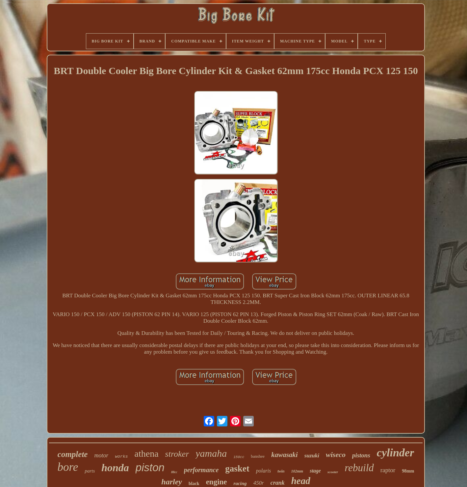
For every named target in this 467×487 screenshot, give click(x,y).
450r (258, 483)
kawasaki (284, 455)
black (194, 483)
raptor (387, 470)
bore (68, 467)
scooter (332, 472)
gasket (237, 468)
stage (315, 470)
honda (115, 467)
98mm (408, 471)
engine (216, 482)
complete (73, 454)
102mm (297, 471)
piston (150, 467)
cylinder (395, 452)
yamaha (211, 453)
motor (101, 455)
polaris (263, 470)
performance (201, 469)
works (121, 456)
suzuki (311, 455)
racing (240, 483)
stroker (177, 454)
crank (278, 482)
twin (280, 471)
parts (90, 470)
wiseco (336, 454)
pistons (361, 455)
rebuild (359, 467)
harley (171, 481)
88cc (174, 472)
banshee (258, 456)
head (300, 480)
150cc (238, 457)
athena (147, 453)
